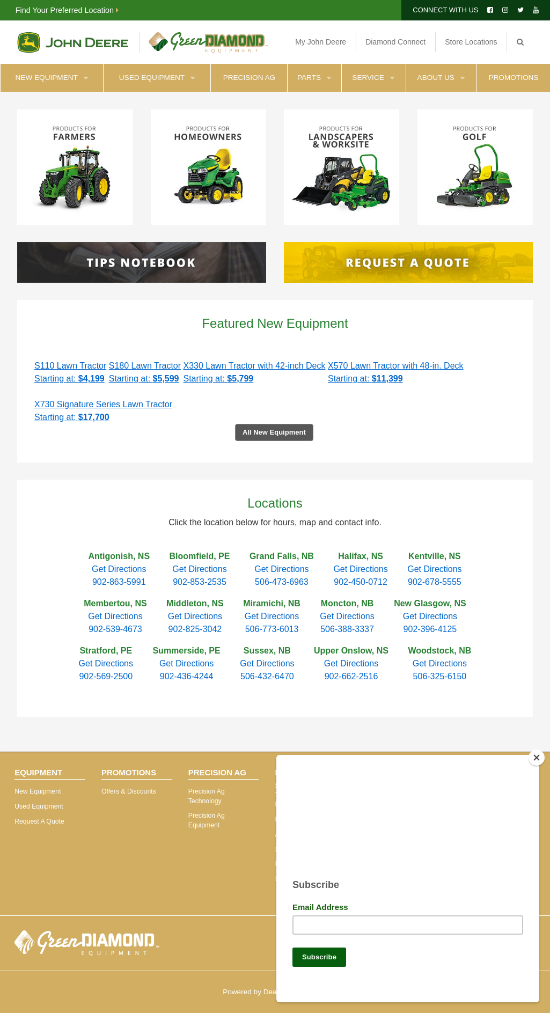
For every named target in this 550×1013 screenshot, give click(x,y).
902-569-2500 (106, 676)
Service (373, 78)
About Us (441, 78)
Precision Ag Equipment (206, 820)
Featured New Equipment (275, 323)
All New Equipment (274, 432)
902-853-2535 (199, 581)
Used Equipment (157, 78)
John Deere (72, 42)
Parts (314, 78)
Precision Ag (249, 78)
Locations (275, 503)
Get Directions (119, 569)
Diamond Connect (395, 42)
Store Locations (471, 42)
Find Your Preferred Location (67, 10)
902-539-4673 (115, 629)
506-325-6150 (440, 676)
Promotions (513, 78)
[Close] (537, 753)
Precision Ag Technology (206, 796)
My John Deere (320, 42)
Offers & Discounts (128, 791)
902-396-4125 (430, 629)
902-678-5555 (434, 581)
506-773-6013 (272, 629)
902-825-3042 (195, 629)
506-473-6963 (282, 581)
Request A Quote (39, 821)
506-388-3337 (347, 629)
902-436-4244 (187, 676)
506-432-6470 (267, 676)
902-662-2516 (351, 676)
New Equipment (52, 78)
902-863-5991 (119, 581)
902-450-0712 (360, 581)
